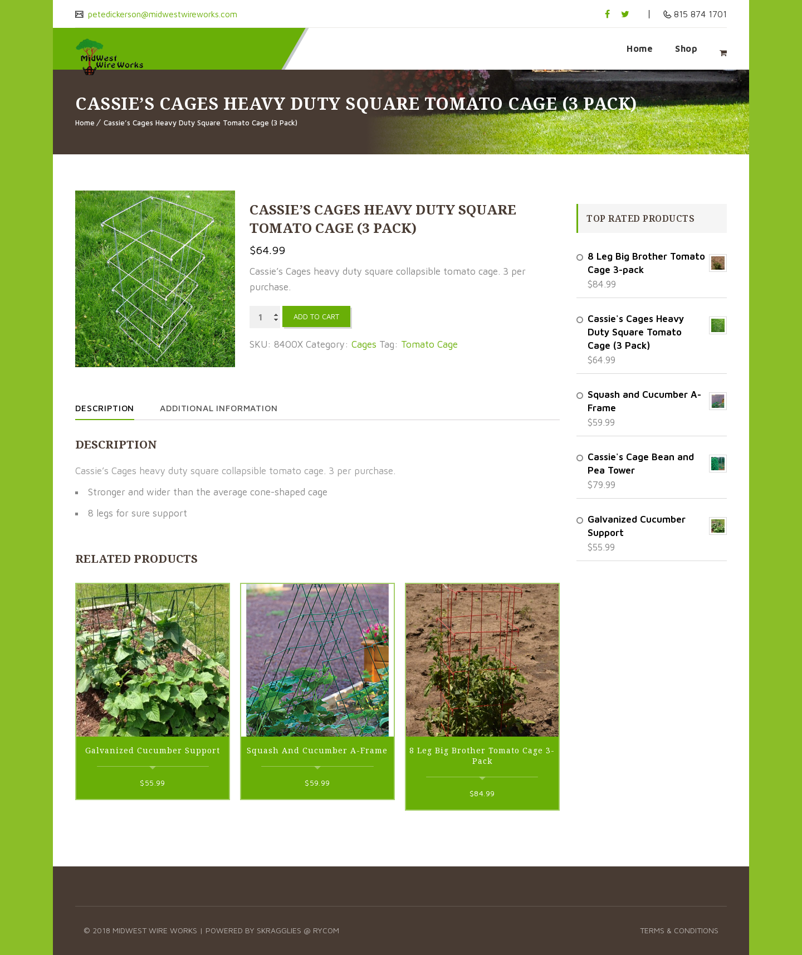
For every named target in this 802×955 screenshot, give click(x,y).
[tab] (116, 408)
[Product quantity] (265, 317)
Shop (686, 48)
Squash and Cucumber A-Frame (317, 750)
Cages (363, 344)
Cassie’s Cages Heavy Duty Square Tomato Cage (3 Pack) (200, 122)
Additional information (226, 408)
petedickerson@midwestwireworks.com (166, 14)
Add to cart (316, 316)
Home (640, 48)
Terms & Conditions (679, 930)
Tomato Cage (429, 344)
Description (106, 408)
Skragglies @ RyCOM (298, 930)
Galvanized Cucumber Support (152, 750)
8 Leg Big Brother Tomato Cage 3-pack (482, 755)
